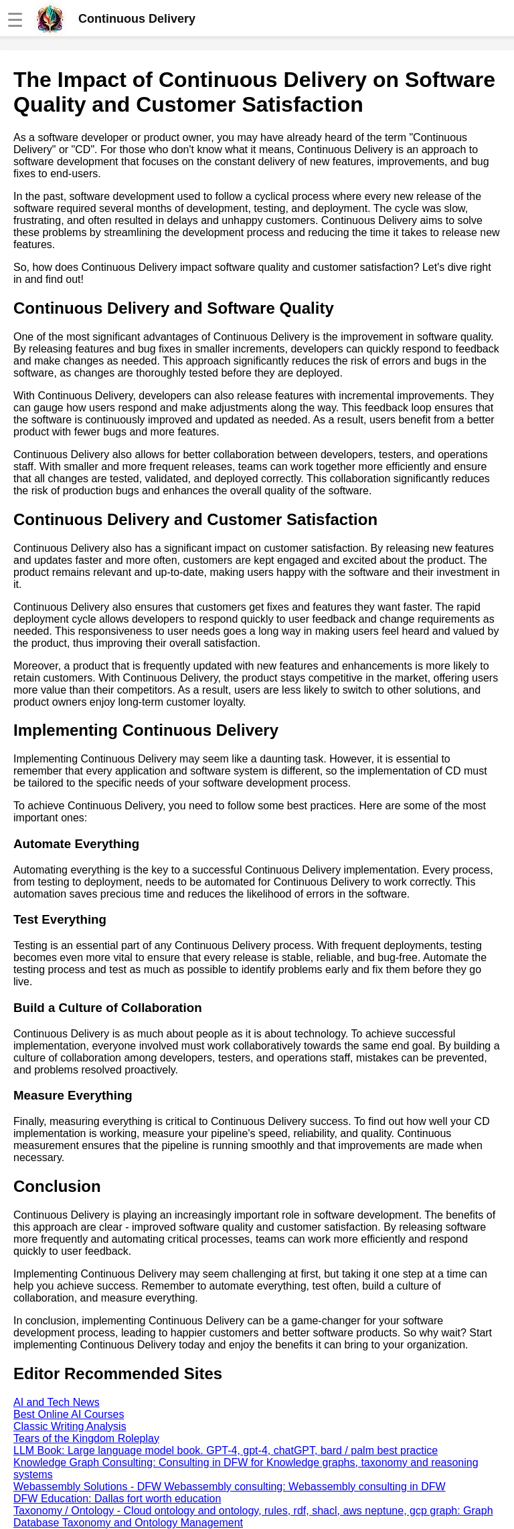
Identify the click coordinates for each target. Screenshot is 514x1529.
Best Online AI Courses (68, 1414)
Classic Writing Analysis (69, 1426)
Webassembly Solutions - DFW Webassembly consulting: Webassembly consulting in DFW (229, 1486)
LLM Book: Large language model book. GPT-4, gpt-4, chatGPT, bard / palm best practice (225, 1450)
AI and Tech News (56, 1402)
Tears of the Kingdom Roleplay (86, 1438)
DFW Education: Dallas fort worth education (117, 1498)
